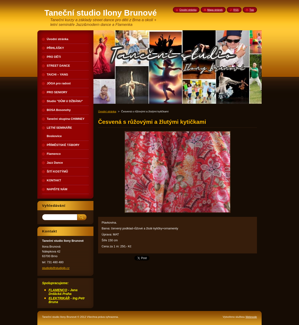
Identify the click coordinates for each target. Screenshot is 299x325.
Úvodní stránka (107, 111)
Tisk (251, 9)
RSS (235, 9)
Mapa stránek (215, 9)
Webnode (251, 316)
